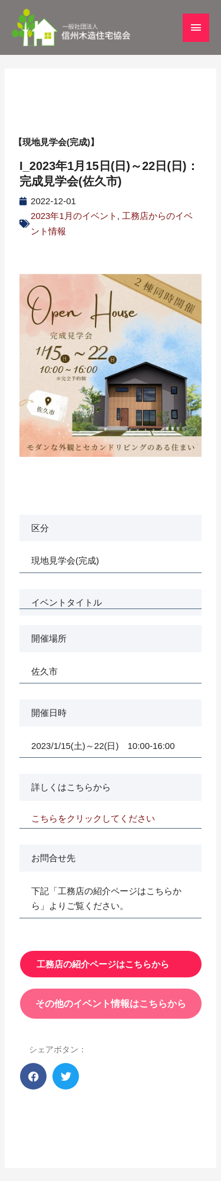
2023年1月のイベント (74, 216)
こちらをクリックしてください (93, 818)
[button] (33, 1076)
